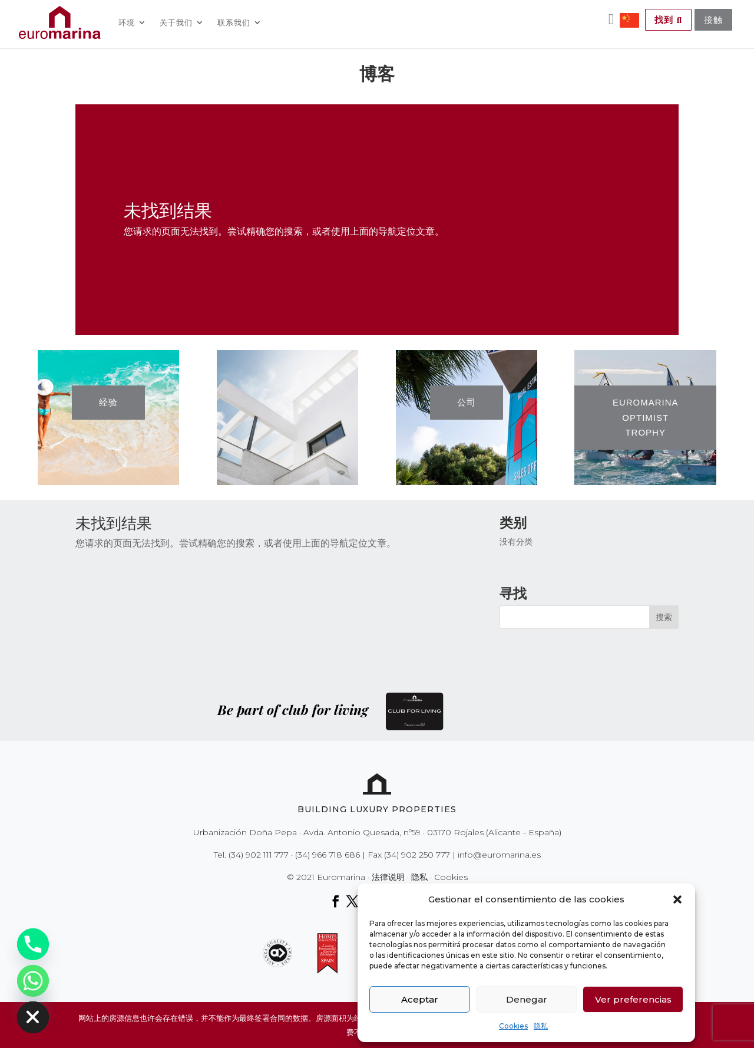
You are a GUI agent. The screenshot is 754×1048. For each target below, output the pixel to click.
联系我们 (233, 22)
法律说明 (388, 877)
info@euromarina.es (499, 854)
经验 (108, 402)
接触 (713, 20)
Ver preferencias (633, 999)
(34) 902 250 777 (417, 854)
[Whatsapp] (33, 981)
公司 (466, 402)
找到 (668, 20)
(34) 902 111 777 (259, 854)
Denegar (526, 999)
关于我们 (176, 22)
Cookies (513, 1025)
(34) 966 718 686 (327, 854)
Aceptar (419, 999)
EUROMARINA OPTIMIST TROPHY (646, 417)
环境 (126, 22)
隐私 (541, 1025)
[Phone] (33, 944)
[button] (677, 899)
